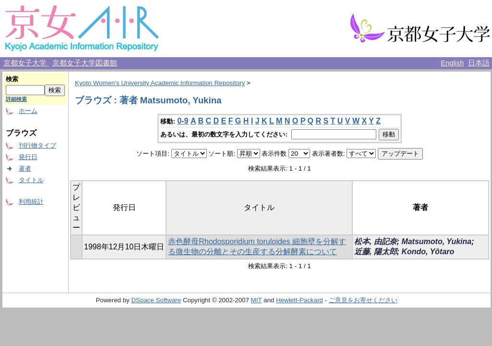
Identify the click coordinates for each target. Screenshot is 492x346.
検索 (12, 79)
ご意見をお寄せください (363, 300)
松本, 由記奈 (375, 241)
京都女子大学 (25, 63)
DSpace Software (156, 300)
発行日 (28, 157)
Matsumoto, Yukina (436, 241)
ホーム (28, 110)
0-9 (182, 121)
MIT (256, 300)
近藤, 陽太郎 (375, 251)
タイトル (31, 180)
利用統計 (31, 201)
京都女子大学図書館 (84, 63)
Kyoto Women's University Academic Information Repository (160, 82)
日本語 (479, 63)
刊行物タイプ (37, 145)
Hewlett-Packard (299, 300)
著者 (25, 168)
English (452, 63)
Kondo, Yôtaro (427, 251)
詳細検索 (16, 99)
